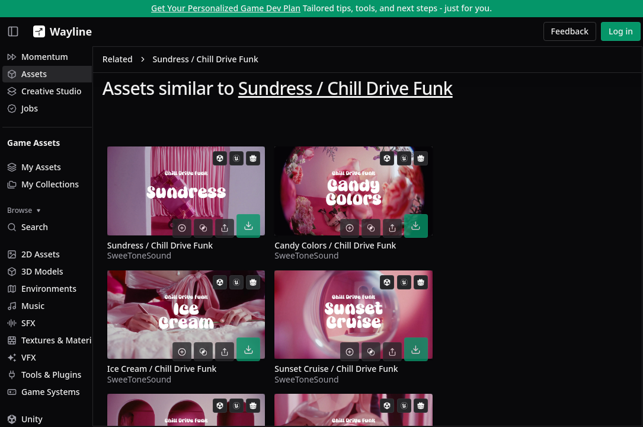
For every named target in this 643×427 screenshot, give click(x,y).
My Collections (43, 184)
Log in (621, 31)
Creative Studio (44, 91)
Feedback (570, 31)
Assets (27, 73)
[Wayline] (60, 31)
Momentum (37, 56)
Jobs (22, 108)
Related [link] (160, 61)
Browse (23, 210)
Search (27, 226)
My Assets (34, 167)
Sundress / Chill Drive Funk (388, 90)
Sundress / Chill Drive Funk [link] (248, 61)
